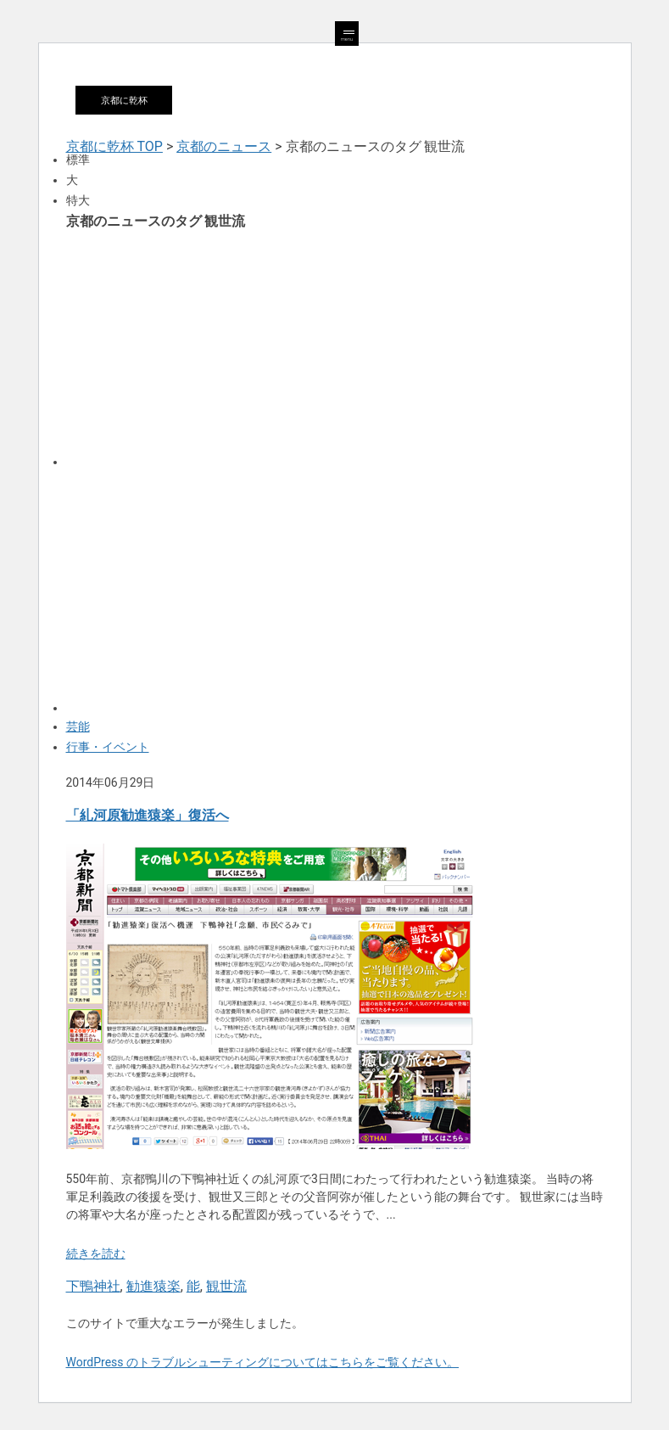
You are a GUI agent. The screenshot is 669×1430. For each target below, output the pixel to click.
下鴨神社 (93, 1286)
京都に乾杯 (124, 100)
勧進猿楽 (153, 1286)
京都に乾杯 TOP (114, 146)
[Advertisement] (335, 347)
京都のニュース (223, 146)
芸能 (78, 726)
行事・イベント (107, 747)
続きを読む (95, 1253)
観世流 (226, 1286)
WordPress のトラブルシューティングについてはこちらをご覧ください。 (263, 1362)
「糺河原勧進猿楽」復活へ (147, 815)
